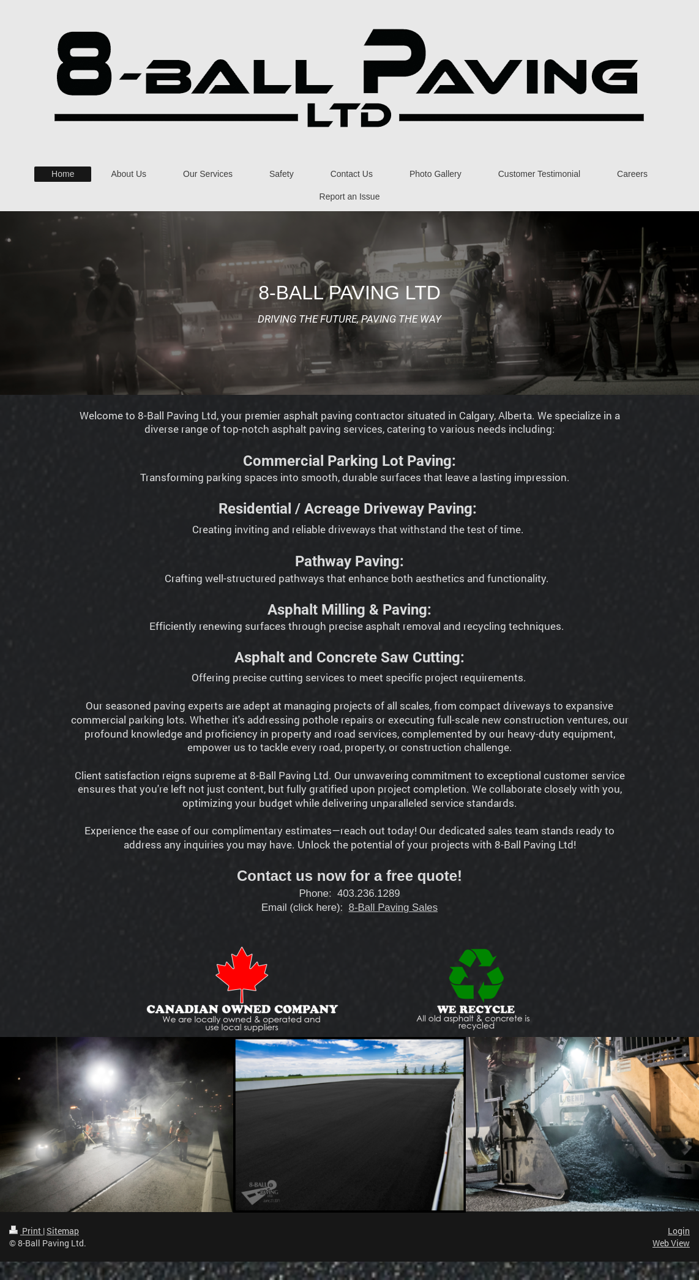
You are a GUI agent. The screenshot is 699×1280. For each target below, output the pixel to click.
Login (679, 1231)
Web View (671, 1243)
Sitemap (63, 1231)
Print (26, 1231)
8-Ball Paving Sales (393, 907)
